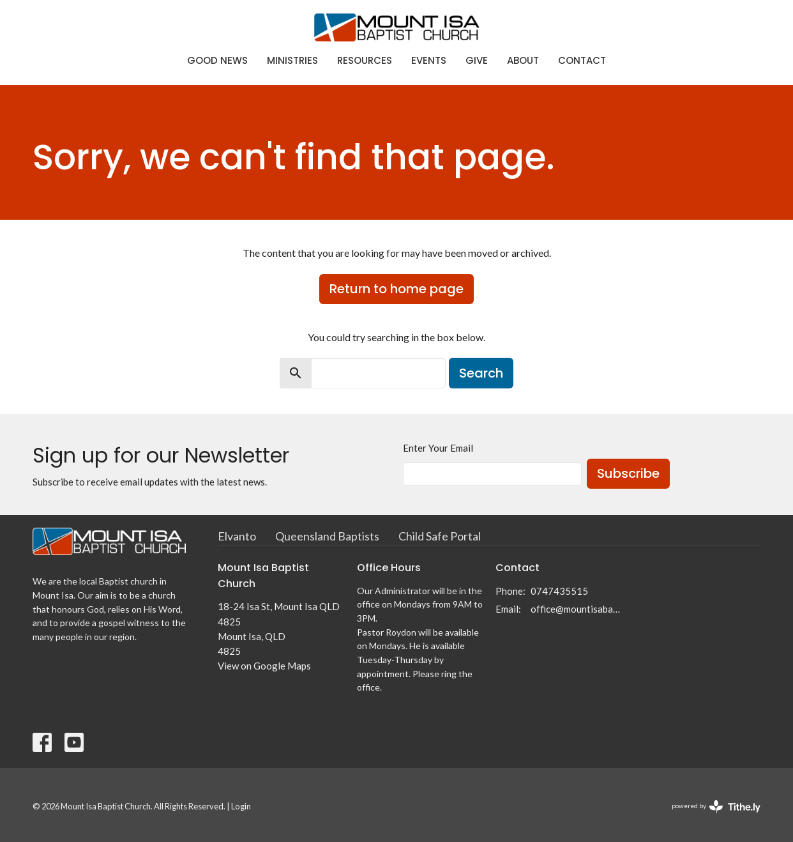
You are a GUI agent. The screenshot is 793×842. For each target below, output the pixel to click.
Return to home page (396, 289)
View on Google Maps (264, 665)
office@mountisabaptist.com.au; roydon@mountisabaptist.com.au (576, 609)
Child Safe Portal (439, 536)
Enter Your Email (438, 448)
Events (428, 60)
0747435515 (559, 591)
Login (241, 806)
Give (476, 60)
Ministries (292, 60)
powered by (716, 806)
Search (481, 373)
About (523, 60)
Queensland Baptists (327, 536)
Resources (364, 60)
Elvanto (237, 536)
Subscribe (628, 473)
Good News (217, 60)
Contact (582, 60)
